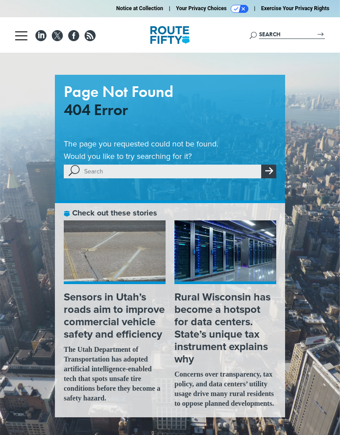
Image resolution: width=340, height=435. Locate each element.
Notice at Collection (139, 8)
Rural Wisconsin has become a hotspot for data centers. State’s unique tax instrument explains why (222, 328)
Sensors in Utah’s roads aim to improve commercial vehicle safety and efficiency (114, 315)
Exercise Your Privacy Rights (295, 8)
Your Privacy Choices (212, 9)
